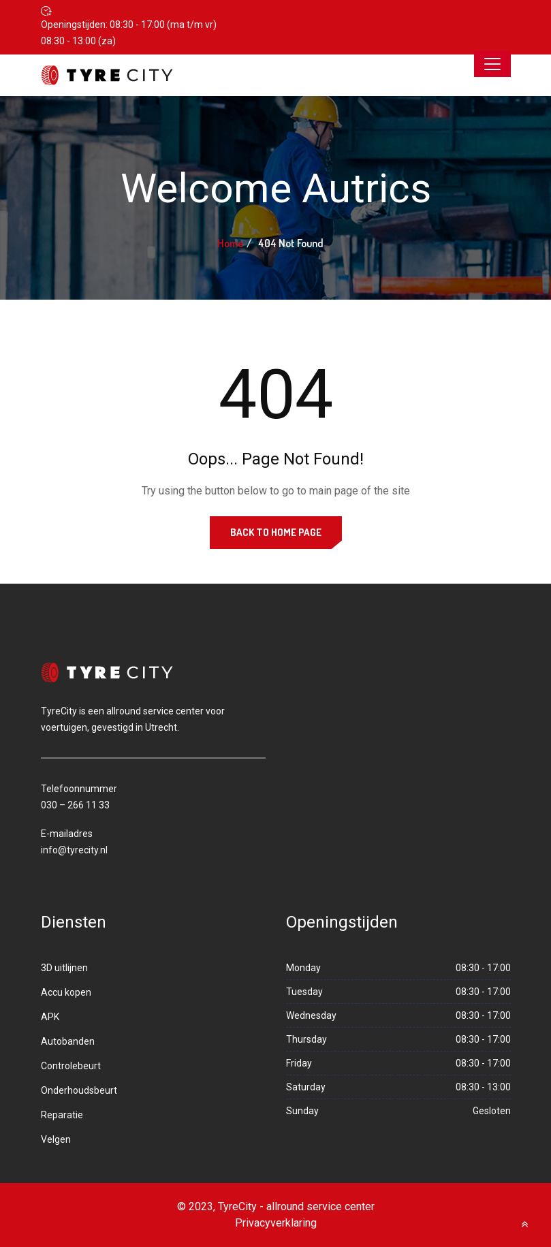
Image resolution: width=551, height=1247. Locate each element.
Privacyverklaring (276, 1222)
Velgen (56, 1139)
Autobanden (68, 1041)
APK (50, 1016)
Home (230, 243)
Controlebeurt (71, 1065)
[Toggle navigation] (492, 64)
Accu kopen (66, 992)
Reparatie (62, 1114)
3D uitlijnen (64, 967)
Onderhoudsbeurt (79, 1090)
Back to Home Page (275, 532)
